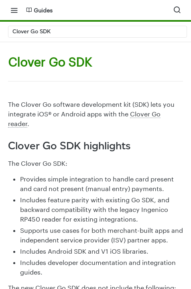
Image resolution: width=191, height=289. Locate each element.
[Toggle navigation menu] (14, 10)
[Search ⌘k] (177, 10)
